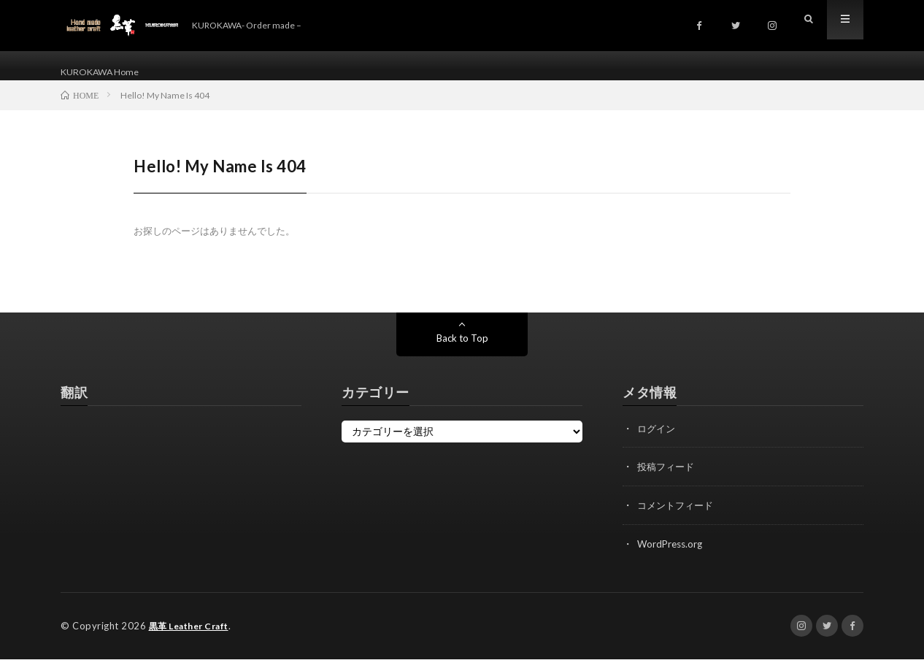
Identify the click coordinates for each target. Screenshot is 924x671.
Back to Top (462, 352)
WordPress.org (672, 557)
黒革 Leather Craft (194, 638)
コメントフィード (678, 519)
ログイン (657, 443)
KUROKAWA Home (105, 72)
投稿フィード (667, 481)
